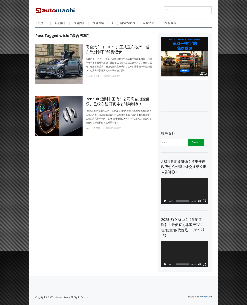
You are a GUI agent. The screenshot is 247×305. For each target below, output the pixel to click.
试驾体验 (79, 23)
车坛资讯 (41, 23)
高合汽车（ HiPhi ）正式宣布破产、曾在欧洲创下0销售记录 (118, 49)
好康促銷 (98, 23)
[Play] (165, 201)
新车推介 (60, 23)
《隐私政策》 (170, 23)
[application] (184, 191)
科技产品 (148, 23)
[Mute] (199, 201)
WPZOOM (206, 296)
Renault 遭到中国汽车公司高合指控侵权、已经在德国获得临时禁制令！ (117, 101)
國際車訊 (108, 76)
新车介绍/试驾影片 (123, 23)
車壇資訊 (116, 76)
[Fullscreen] (204, 201)
